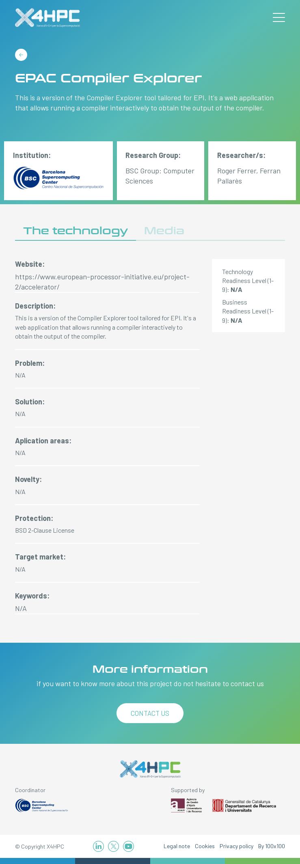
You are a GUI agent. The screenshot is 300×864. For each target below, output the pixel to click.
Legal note (177, 845)
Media (164, 231)
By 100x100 (271, 845)
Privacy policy (236, 845)
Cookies (205, 845)
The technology (75, 231)
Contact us (150, 713)
